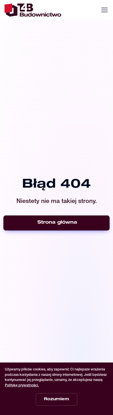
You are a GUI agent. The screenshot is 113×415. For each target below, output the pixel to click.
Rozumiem (56, 399)
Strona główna (57, 223)
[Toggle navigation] (104, 10)
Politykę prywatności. (22, 385)
